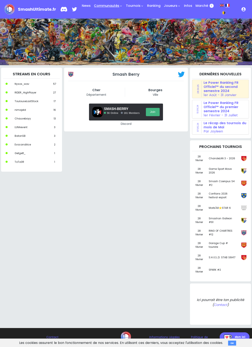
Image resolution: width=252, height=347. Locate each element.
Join (152, 111)
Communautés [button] (108, 5)
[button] (243, 9)
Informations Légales (164, 337)
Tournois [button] (135, 5)
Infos (188, 5)
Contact (220, 304)
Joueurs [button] (172, 5)
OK (232, 343)
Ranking (154, 5)
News (86, 5)
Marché (205, 5)
